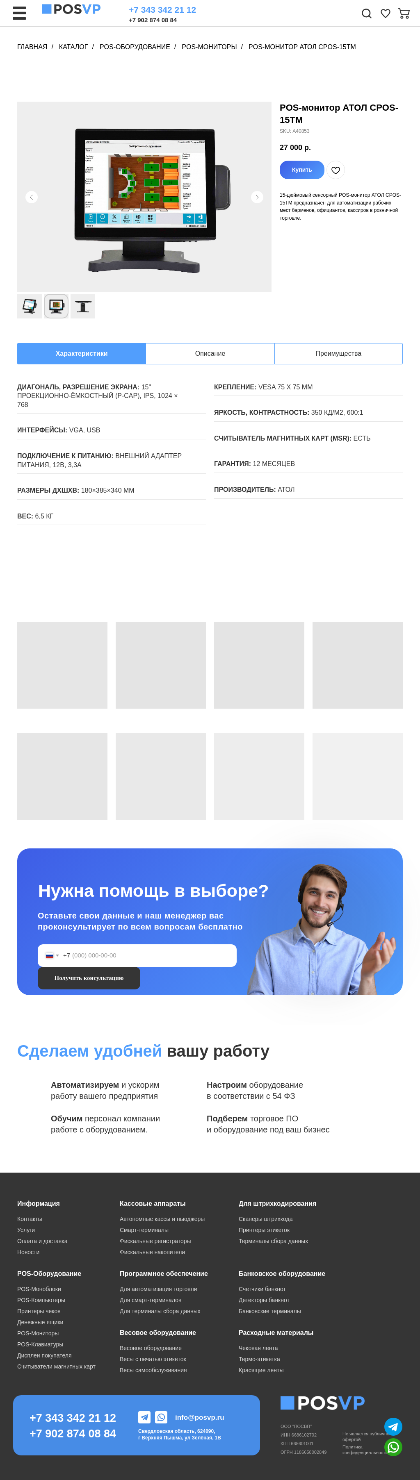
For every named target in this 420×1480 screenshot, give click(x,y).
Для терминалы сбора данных (160, 1311)
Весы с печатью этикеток (153, 1359)
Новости (28, 1252)
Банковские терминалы (270, 1311)
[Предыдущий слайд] (31, 197)
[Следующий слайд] (257, 197)
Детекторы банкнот (264, 1300)
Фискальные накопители (152, 1252)
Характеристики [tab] (82, 353)
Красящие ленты (261, 1370)
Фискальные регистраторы (155, 1241)
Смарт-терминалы (144, 1230)
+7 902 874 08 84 (153, 19)
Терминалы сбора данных (273, 1241)
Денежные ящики (40, 1322)
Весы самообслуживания (153, 1370)
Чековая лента (258, 1348)
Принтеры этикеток (264, 1230)
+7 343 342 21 (67, 1418)
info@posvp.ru (199, 1417)
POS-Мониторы (209, 46)
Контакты (29, 1219)
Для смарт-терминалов (150, 1300)
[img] (385, 13)
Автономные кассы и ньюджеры (162, 1219)
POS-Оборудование (135, 46)
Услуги (26, 1230)
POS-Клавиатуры (40, 1344)
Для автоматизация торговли (158, 1289)
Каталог (73, 46)
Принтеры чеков (39, 1311)
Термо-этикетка (259, 1359)
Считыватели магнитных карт (56, 1366)
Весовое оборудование (151, 1348)
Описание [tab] (210, 353)
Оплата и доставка (42, 1241)
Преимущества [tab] (338, 353)
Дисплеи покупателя (44, 1355)
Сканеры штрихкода (266, 1219)
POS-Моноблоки (39, 1289)
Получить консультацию (89, 978)
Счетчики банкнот (262, 1289)
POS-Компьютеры (41, 1300)
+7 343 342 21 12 (162, 9)
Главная (32, 46)
